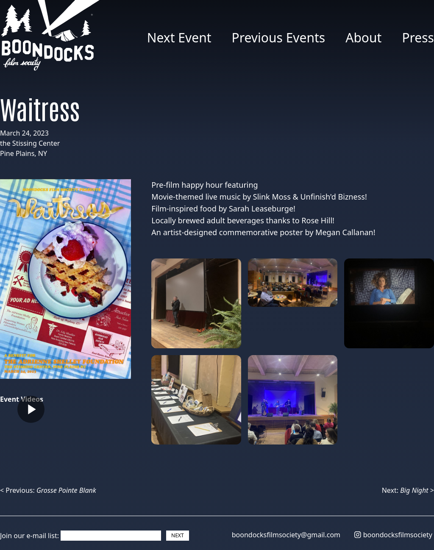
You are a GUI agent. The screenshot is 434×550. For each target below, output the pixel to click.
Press (418, 37)
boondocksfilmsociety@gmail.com (286, 534)
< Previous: (48, 490)
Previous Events (279, 37)
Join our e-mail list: (29, 535)
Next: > (408, 490)
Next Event (179, 37)
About (363, 37)
